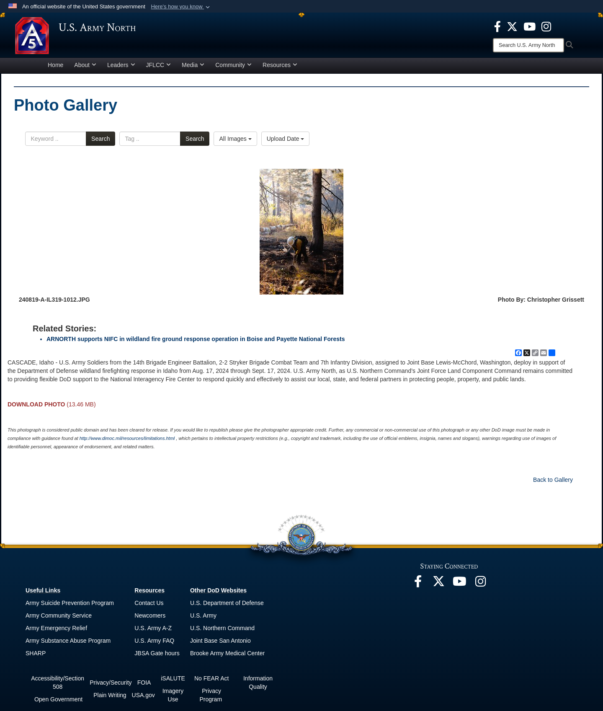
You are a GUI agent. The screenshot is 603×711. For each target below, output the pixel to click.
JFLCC (158, 68)
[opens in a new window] (497, 26)
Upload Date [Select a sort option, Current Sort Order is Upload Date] (285, 142)
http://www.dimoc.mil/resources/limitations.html (127, 442)
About (85, 68)
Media (193, 68)
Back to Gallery (553, 483)
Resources (280, 68)
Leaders (121, 68)
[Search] (528, 45)
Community (233, 68)
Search (100, 142)
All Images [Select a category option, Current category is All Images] (235, 142)
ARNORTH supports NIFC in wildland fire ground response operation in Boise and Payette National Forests (195, 342)
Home (55, 68)
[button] (181, 7)
